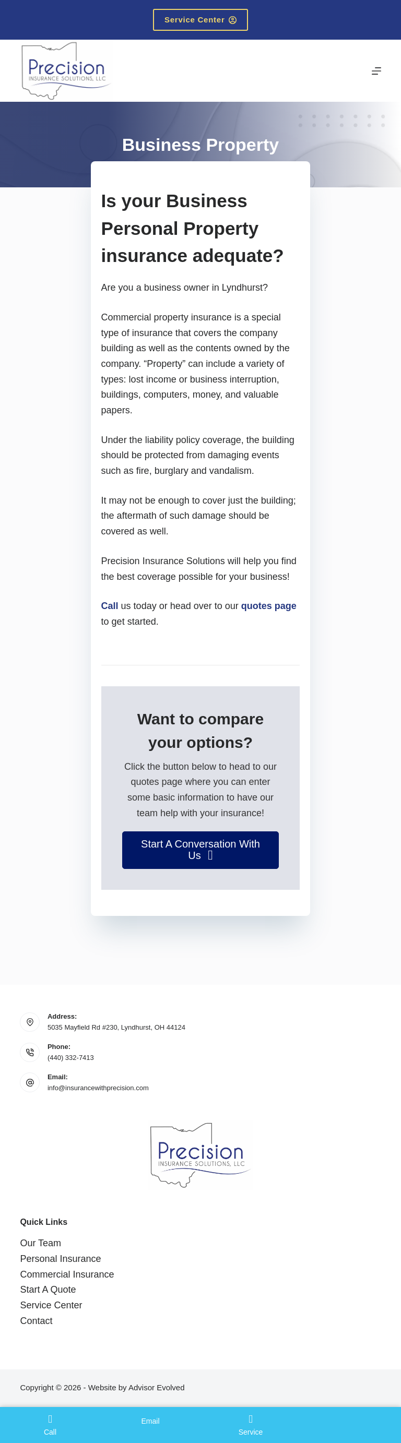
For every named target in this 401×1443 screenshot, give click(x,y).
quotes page (269, 606)
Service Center (200, 19)
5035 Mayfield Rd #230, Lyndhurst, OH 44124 (116, 1027)
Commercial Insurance (67, 1274)
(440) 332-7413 (71, 1058)
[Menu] (376, 71)
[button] (200, 850)
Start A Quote (48, 1289)
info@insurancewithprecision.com (98, 1088)
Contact (36, 1321)
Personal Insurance (60, 1259)
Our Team (40, 1243)
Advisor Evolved (156, 1387)
